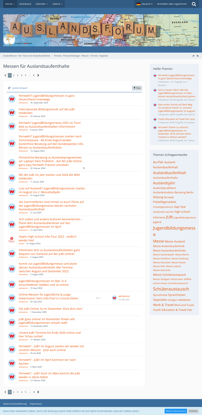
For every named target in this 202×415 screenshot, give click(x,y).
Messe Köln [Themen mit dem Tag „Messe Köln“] (159, 266)
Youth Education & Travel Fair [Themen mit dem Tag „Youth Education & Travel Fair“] (172, 310)
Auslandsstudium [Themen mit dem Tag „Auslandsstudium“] (163, 192)
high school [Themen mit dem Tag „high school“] (182, 211)
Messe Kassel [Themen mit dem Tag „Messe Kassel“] (179, 262)
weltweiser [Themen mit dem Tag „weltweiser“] (184, 300)
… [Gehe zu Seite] (30, 75)
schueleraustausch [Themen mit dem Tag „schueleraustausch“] (178, 283)
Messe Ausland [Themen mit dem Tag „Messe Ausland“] (175, 241)
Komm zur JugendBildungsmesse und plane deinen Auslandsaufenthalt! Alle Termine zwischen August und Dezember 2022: (48, 267)
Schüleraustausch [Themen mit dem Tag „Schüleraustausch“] (171, 289)
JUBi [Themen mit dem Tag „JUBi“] (169, 216)
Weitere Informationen (176, 411)
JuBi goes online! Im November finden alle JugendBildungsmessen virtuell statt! (47, 321)
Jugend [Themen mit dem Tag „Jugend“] (157, 222)
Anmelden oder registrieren (172, 3)
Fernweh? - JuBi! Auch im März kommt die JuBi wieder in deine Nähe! (49, 375)
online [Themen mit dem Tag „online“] (187, 279)
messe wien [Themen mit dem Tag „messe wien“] (177, 279)
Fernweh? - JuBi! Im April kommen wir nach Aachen (47, 361)
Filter (137, 88)
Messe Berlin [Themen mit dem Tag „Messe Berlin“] (182, 254)
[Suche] (194, 4)
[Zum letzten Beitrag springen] (114, 297)
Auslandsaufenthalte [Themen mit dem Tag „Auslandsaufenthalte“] (165, 177)
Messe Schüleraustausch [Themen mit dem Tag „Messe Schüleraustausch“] (169, 275)
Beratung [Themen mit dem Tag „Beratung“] (180, 192)
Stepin (21, 243)
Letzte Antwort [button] (19, 87)
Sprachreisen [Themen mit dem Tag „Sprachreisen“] (176, 295)
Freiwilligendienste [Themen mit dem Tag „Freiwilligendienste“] (163, 206)
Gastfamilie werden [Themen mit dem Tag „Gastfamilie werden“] (163, 211)
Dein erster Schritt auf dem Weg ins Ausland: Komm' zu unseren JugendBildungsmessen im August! (176, 107)
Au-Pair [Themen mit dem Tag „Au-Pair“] (158, 162)
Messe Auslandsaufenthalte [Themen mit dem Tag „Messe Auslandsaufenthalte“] (169, 250)
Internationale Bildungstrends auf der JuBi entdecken (47, 111)
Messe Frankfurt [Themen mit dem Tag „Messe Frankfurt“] (161, 258)
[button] (144, 4)
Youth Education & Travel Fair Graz (176, 119)
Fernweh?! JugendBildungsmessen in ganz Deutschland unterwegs (46, 97)
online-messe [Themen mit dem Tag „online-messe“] (160, 283)
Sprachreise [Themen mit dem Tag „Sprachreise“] (160, 295)
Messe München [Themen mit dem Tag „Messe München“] (162, 270)
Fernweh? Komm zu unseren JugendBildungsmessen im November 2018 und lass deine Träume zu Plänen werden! (174, 132)
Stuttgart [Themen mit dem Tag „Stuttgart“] (172, 299)
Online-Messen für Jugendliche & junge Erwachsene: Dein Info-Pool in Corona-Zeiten (48, 296)
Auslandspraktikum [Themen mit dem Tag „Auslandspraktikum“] (164, 188)
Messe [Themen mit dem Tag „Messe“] (158, 241)
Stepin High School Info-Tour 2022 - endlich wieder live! (47, 238)
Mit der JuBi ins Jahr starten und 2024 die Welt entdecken (49, 176)
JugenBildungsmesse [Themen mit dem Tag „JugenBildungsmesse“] (185, 217)
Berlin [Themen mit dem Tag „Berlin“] (190, 192)
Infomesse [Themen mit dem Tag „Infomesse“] (159, 217)
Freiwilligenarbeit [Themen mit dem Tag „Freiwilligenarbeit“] (164, 202)
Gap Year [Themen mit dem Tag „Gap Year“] (180, 207)
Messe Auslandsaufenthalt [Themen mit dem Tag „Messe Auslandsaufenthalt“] (168, 246)
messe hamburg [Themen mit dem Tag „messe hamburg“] (179, 258)
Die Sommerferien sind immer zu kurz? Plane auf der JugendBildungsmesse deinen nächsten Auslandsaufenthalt (51, 205)
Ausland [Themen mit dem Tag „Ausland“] (169, 162)
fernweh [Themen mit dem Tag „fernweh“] (169, 197)
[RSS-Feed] (197, 55)
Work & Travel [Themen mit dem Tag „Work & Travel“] (163, 305)
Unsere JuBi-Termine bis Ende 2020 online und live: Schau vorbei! (50, 334)
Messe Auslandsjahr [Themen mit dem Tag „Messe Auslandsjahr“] (164, 254)
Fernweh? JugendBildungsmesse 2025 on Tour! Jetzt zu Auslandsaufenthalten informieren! (50, 124)
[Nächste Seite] (38, 75)
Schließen (193, 411)
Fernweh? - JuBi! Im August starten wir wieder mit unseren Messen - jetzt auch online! (51, 348)
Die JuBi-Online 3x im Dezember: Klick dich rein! (50, 309)
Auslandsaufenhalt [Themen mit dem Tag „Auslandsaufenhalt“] (165, 167)
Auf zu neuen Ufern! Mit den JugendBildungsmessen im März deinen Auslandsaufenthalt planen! (177, 93)
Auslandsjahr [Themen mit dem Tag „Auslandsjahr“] (164, 182)
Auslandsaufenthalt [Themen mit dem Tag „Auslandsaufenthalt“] (169, 172)
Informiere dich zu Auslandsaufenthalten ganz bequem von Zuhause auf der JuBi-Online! (49, 252)
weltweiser (23, 102)
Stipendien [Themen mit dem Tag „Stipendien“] (160, 300)
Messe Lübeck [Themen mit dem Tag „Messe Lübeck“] (173, 266)
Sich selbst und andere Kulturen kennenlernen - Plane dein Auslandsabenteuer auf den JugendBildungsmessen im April (50, 222)
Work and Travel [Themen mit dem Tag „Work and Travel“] (184, 305)
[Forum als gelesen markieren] (193, 55)
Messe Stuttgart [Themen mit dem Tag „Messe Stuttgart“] (161, 279)
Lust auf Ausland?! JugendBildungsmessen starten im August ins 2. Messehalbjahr (52, 190)
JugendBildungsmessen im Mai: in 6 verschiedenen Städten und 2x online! (44, 283)
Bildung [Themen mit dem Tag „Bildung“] (158, 197)
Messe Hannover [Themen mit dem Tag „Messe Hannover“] (162, 262)
